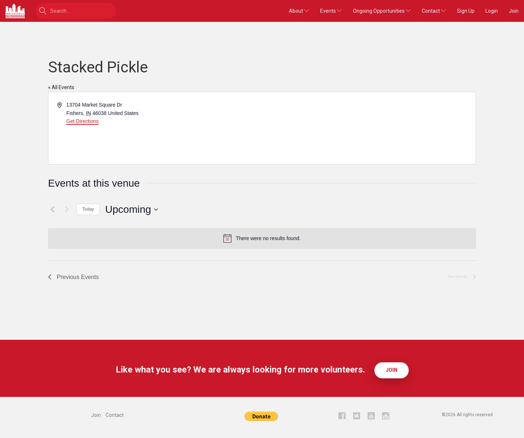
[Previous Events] (52, 209)
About (299, 11)
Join (514, 11)
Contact (434, 11)
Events (331, 11)
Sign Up (466, 11)
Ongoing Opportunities (382, 11)
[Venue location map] (368, 128)
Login (491, 11)
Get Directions (82, 121)
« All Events (61, 87)
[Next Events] (66, 209)
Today (88, 209)
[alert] (262, 238)
